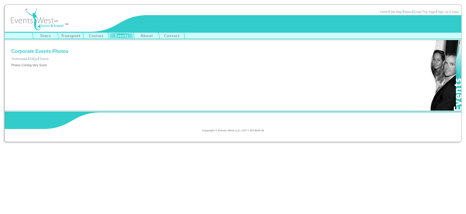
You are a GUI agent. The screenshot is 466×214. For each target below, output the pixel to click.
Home (384, 12)
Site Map (396, 12)
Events (44, 59)
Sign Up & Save (449, 12)
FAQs (33, 59)
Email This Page (425, 12)
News (408, 12)
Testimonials (19, 59)
